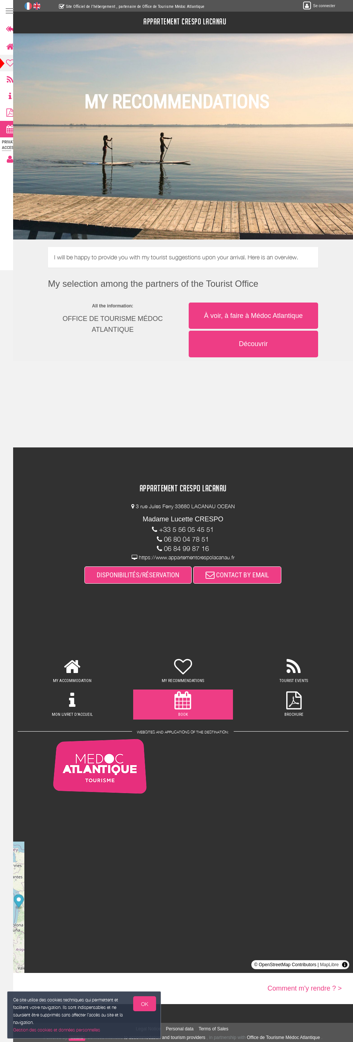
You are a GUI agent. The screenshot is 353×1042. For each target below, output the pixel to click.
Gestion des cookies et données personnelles (57, 1029)
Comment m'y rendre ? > (304, 988)
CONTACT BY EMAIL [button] (241, 575)
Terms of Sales (217, 1028)
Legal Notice (151, 1028)
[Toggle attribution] (344, 964)
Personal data (183, 1028)
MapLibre (329, 964)
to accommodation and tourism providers (168, 1037)
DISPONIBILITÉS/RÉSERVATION (142, 575)
